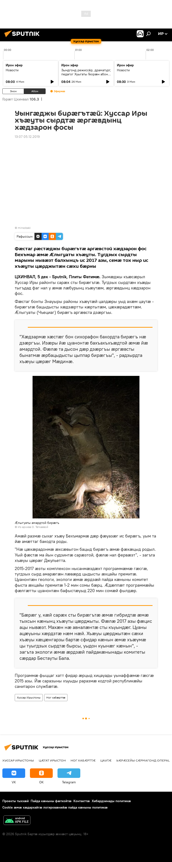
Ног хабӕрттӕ (55, 697)
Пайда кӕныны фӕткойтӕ (51, 801)
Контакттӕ (81, 801)
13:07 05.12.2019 (27, 136)
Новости (12, 70)
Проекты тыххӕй (15, 801)
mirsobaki (24, 228)
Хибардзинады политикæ (111, 801)
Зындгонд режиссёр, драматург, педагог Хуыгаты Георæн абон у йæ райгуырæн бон (86, 74)
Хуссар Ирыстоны (29, 697)
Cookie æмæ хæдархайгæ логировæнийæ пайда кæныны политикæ (55, 807)
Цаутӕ (105, 760)
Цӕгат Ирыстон (52, 760)
